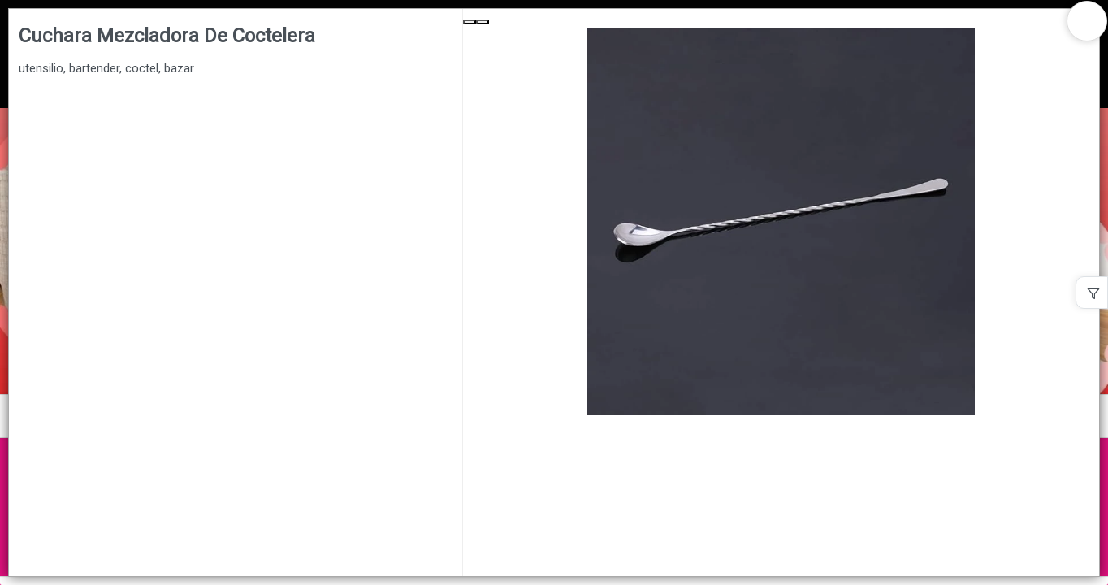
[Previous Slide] (469, 22)
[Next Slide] (482, 22)
